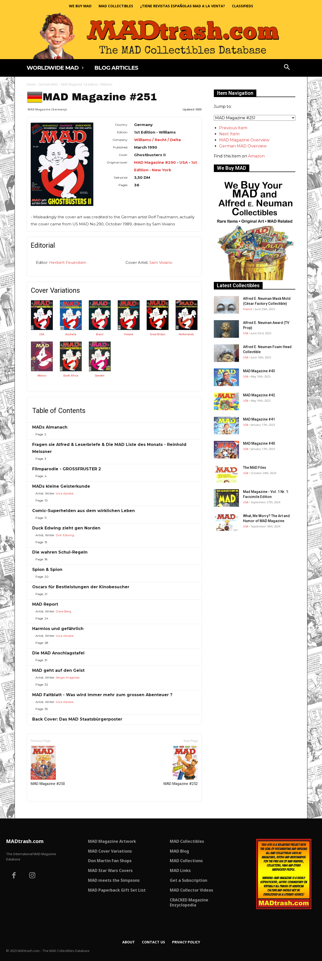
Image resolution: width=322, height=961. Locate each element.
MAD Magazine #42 (259, 395)
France (247, 309)
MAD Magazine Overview (244, 140)
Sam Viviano (160, 262)
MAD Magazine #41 (259, 419)
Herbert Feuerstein (67, 262)
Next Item (229, 134)
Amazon (256, 156)
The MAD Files (254, 468)
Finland (128, 334)
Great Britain (157, 334)
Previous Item (233, 128)
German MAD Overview (243, 146)
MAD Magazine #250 (48, 766)
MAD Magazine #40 (259, 443)
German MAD (48, 84)
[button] (287, 67)
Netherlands (186, 334)
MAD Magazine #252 (181, 766)
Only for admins (44, 809)
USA (41, 334)
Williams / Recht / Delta (157, 139)
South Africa (70, 375)
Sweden (99, 375)
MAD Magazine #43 (259, 371)
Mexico (41, 375)
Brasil (99, 334)
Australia (70, 334)
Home (31, 84)
